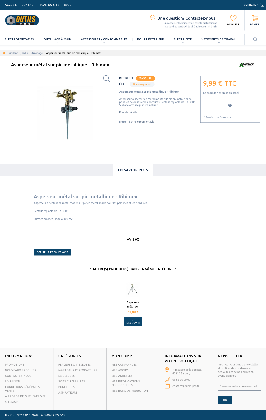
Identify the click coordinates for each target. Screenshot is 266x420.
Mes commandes (124, 364)
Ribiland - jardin (18, 53)
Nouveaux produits (20, 370)
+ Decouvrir (134, 321)
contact (28, 4)
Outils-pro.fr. (31, 414)
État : (123, 84)
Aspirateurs (68, 392)
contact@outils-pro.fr (185, 385)
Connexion (251, 4)
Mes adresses (122, 375)
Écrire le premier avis (141, 121)
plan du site (49, 4)
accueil (11, 4)
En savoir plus (133, 170)
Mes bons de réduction (129, 390)
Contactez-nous (18, 375)
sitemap (11, 401)
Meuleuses (66, 375)
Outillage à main (57, 39)
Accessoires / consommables (104, 39)
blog (68, 4)
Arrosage (37, 53)
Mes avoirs (120, 370)
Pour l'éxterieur (150, 39)
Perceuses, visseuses (74, 364)
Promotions (14, 364)
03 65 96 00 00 (181, 379)
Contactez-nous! (187, 18)
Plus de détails (128, 112)
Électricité (183, 39)
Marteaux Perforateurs (77, 370)
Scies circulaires (71, 381)
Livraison (12, 381)
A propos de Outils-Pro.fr (25, 396)
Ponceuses (66, 386)
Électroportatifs (19, 39)
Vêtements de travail (219, 39)
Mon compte (124, 356)
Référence (126, 78)
